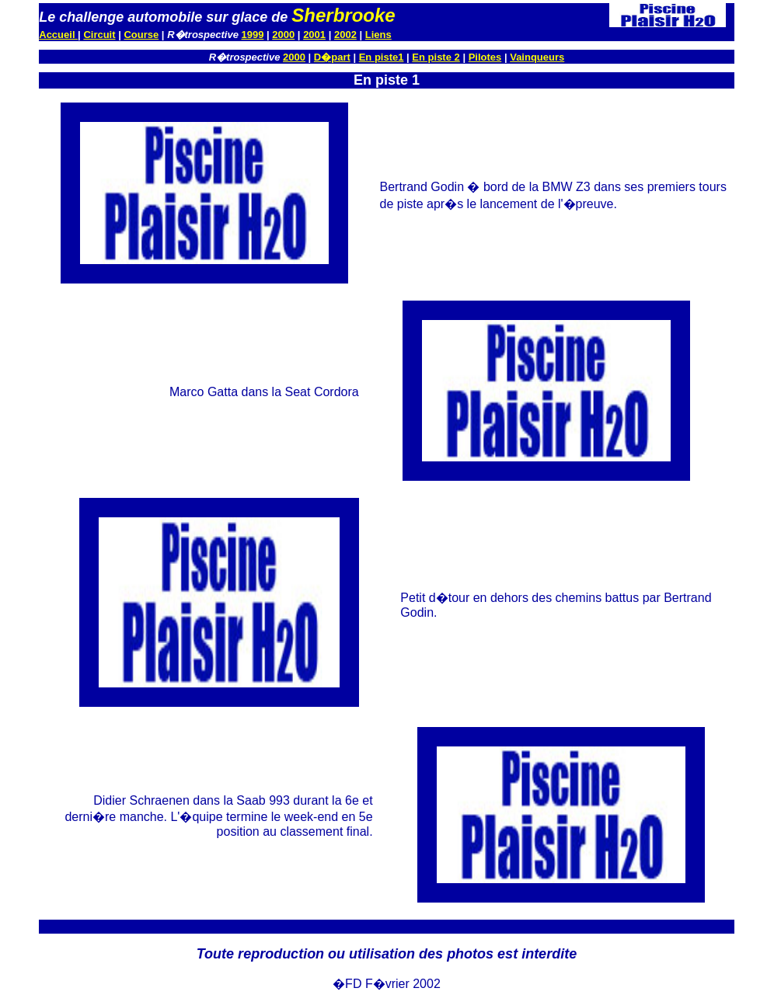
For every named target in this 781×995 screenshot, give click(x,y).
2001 (314, 34)
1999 (253, 34)
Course (141, 34)
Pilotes (485, 57)
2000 (283, 34)
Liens (378, 34)
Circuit (99, 34)
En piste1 (381, 57)
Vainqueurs (537, 57)
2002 (345, 34)
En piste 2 (435, 57)
